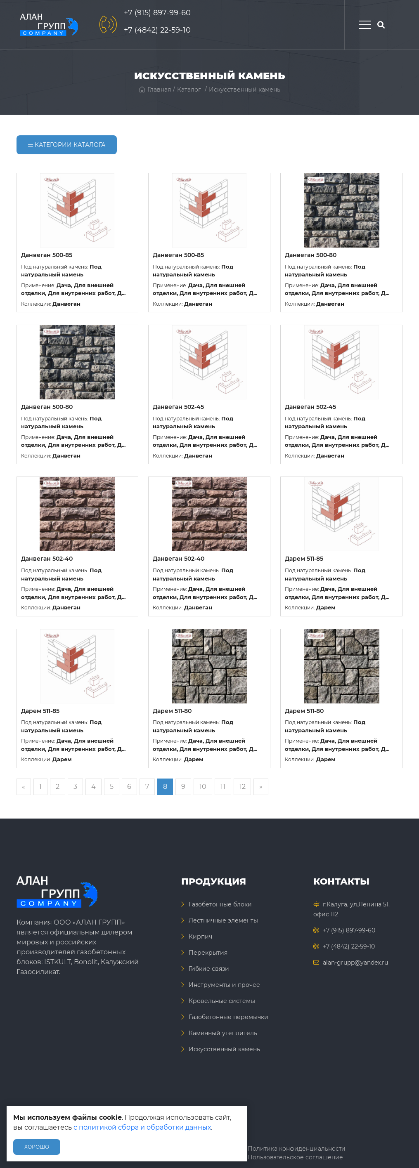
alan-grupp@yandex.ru (355, 962)
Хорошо (36, 1147)
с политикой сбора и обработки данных (142, 1127)
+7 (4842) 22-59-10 (157, 30)
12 (243, 786)
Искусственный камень (244, 89)
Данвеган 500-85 (46, 255)
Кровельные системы (222, 1001)
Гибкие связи (209, 968)
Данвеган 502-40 (47, 558)
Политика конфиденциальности (297, 1148)
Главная (155, 89)
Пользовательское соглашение (295, 1157)
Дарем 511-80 (172, 711)
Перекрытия (208, 952)
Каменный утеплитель (223, 1033)
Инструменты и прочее (224, 985)
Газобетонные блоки (220, 904)
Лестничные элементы (223, 920)
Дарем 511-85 (304, 558)
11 (223, 786)
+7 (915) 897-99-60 (157, 12)
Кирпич (200, 936)
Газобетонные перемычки (228, 1017)
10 (203, 786)
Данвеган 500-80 (310, 255)
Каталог (189, 89)
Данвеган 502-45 (178, 407)
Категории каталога (66, 145)
